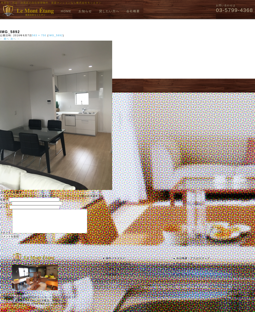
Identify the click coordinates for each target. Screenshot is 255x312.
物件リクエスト (116, 263)
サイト (4, 207)
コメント (5, 237)
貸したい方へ (109, 11)
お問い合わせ (185, 279)
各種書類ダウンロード (120, 279)
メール (5, 203)
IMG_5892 (56, 35)
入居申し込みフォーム (120, 273)
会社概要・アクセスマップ (193, 263)
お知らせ (85, 11)
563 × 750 (39, 35)
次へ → (15, 38)
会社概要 (133, 11)
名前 (4, 199)
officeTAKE (197, 292)
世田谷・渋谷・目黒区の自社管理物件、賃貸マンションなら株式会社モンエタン (51, 2)
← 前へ (4, 38)
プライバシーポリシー (190, 273)
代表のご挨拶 (185, 268)
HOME (66, 11)
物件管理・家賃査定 (118, 268)
